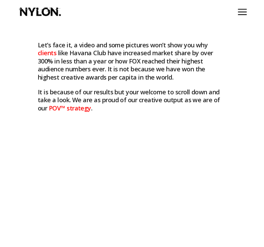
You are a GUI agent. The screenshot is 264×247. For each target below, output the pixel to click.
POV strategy (70, 108)
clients (47, 53)
